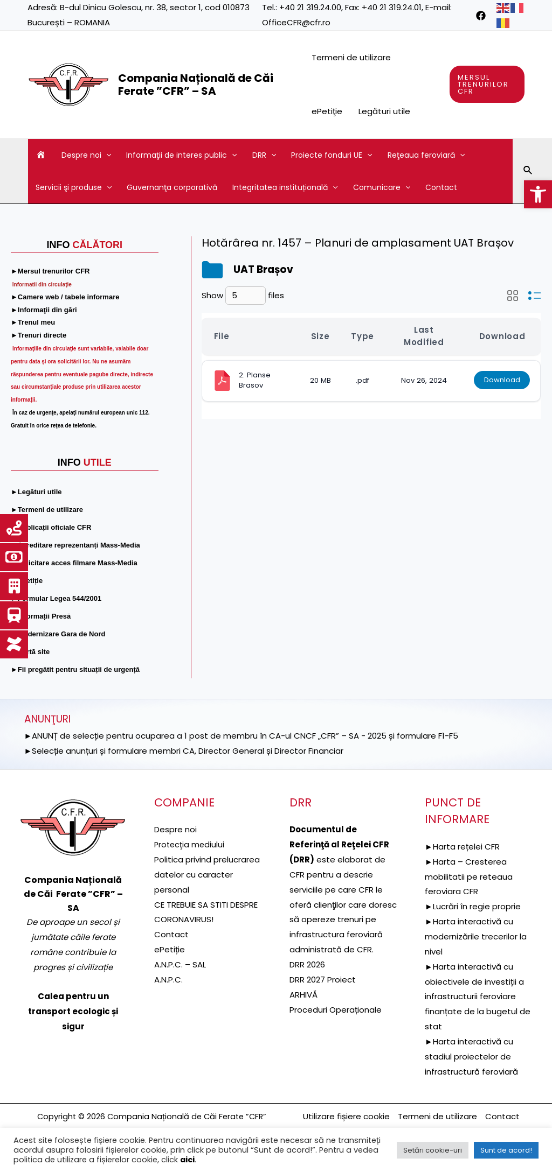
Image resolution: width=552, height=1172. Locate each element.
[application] (106, 155)
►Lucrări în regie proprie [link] (473, 906)
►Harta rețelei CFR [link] (462, 846)
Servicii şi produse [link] (74, 187)
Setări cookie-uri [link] (432, 1150)
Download (502, 380)
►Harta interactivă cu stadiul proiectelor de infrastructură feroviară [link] (471, 1056)
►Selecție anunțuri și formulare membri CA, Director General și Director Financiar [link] (184, 750)
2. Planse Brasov (256, 380)
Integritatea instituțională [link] (284, 187)
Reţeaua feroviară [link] (426, 155)
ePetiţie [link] (327, 111)
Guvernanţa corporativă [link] (172, 187)
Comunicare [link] (381, 187)
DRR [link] (264, 155)
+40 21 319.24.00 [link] (310, 7)
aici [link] (187, 1159)
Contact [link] (441, 187)
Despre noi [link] (86, 155)
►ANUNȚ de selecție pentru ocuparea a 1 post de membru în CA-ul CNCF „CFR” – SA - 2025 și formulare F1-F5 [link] (241, 735)
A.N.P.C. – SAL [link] (180, 964)
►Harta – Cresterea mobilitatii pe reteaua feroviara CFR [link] (469, 876)
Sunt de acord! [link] (506, 1150)
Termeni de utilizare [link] (351, 57)
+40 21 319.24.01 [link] (392, 7)
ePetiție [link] (169, 949)
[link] (538, 194)
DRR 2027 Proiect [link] (322, 979)
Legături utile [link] (384, 111)
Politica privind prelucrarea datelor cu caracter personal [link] (207, 874)
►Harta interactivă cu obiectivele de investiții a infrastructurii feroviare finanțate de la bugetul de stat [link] (477, 996)
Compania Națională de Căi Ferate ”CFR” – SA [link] (195, 85)
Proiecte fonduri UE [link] (331, 155)
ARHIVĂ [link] (303, 994)
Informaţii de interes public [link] (181, 155)
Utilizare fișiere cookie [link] (346, 1116)
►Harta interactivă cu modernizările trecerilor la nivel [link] (476, 936)
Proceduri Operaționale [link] (335, 1009)
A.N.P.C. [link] (168, 979)
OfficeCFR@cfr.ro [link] (296, 22)
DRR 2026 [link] (307, 964)
